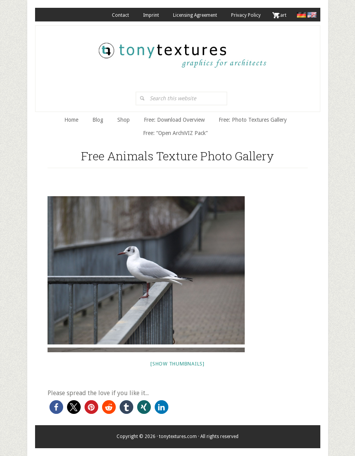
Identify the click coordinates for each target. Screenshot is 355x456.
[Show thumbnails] (177, 364)
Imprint (151, 15)
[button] (56, 407)
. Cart (280, 15)
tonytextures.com (181, 51)
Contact (120, 15)
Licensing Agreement (195, 15)
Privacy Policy (246, 15)
